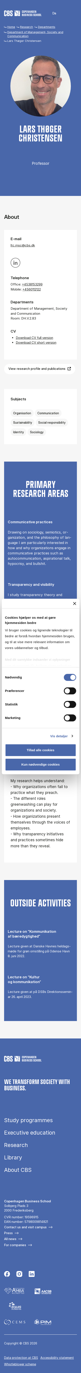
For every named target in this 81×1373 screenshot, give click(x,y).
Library (13, 1157)
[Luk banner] (74, 603)
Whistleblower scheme (20, 1364)
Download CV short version (36, 342)
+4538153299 (32, 284)
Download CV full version (34, 338)
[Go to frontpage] (22, 13)
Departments (46, 27)
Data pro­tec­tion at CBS (21, 1357)
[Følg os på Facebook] (7, 1274)
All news (10, 1239)
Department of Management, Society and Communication (35, 34)
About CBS (18, 1170)
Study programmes (28, 1120)
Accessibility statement (57, 1357)
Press (8, 1233)
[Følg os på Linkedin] (32, 1274)
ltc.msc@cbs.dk (23, 245)
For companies (15, 1245)
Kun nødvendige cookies (40, 764)
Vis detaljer (59, 736)
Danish (51, 13)
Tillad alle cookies (40, 750)
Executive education (29, 1132)
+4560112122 (31, 289)
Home (11, 27)
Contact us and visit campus (25, 1227)
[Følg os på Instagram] (19, 1274)
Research (26, 27)
